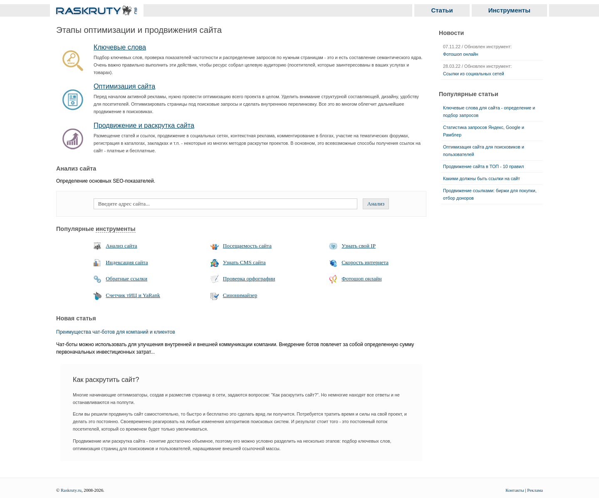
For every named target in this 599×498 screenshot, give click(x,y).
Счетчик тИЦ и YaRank (133, 295)
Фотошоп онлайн (361, 278)
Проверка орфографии (249, 278)
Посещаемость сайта (247, 246)
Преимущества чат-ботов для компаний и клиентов (115, 332)
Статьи (442, 10)
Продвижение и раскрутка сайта (144, 125)
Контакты (514, 490)
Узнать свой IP (359, 246)
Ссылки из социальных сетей (473, 73)
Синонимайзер (240, 295)
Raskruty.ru (71, 490)
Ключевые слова (120, 47)
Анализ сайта (121, 246)
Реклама (535, 490)
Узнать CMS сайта (244, 262)
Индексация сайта (127, 262)
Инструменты (509, 10)
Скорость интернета (365, 262)
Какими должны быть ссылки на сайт (481, 178)
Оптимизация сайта (124, 86)
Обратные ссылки (126, 278)
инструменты (116, 228)
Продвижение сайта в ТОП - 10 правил (483, 166)
